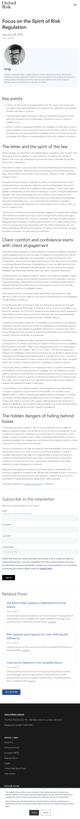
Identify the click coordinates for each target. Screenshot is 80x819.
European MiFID (11, 753)
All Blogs (11, 692)
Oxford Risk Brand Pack (15, 769)
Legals (7, 763)
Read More (52, 622)
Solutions (8, 742)
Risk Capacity (9, 38)
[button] (75, 4)
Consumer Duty (11, 748)
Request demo (11, 758)
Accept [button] (34, 813)
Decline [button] (45, 813)
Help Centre (9, 774)
